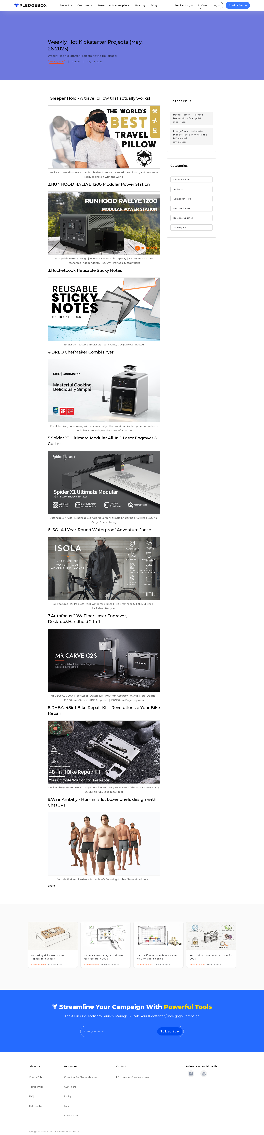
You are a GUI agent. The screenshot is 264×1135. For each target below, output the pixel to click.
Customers (84, 5)
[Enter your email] (132, 1031)
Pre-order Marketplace (113, 5)
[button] (65, 5)
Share (51, 885)
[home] (30, 5)
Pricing (140, 5)
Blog (154, 5)
